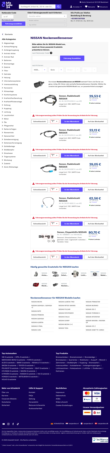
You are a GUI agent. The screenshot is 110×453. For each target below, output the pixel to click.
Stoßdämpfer (9, 150)
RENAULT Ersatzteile (40, 363)
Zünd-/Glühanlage (11, 167)
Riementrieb (9, 132)
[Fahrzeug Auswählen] (72, 58)
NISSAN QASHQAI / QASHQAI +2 (41, 306)
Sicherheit (6, 405)
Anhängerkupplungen (91, 365)
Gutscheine (6, 402)
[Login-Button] (76, 6)
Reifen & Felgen (10, 129)
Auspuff (94, 360)
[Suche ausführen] (58, 6)
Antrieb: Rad (9, 57)
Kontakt (32, 392)
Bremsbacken (61, 360)
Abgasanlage (9, 43)
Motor (6, 119)
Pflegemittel (9, 126)
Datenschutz (61, 395)
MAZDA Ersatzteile (28, 371)
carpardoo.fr (88, 423)
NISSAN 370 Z (91, 326)
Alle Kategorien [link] (9, 39)
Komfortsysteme (10, 95)
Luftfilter (86, 368)
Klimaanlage (9, 91)
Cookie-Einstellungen (64, 405)
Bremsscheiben (62, 357)
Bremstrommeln (76, 357)
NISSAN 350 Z (91, 309)
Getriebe (7, 74)
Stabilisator (84, 360)
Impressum (60, 392)
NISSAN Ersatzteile (27, 374)
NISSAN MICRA (36, 302)
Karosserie (8, 88)
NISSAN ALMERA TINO (66, 302)
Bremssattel (94, 363)
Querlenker (73, 360)
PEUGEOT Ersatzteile (10, 368)
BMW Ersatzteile (23, 363)
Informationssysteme (12, 81)
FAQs (31, 395)
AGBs (58, 399)
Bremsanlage (9, 64)
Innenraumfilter (62, 365)
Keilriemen (60, 371)
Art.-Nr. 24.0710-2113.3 (70, 135)
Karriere (6, 395)
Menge (52, 120)
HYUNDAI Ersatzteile (10, 371)
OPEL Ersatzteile (22, 357)
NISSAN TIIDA (63, 328)
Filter (6, 71)
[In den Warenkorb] (72, 121)
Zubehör (7, 163)
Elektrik (7, 67)
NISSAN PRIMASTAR (93, 302)
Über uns (5, 392)
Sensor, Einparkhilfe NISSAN (72, 232)
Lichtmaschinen (62, 368)
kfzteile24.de (59, 423)
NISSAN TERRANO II (93, 313)
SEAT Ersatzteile (41, 368)
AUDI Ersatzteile (8, 363)
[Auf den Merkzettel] (95, 121)
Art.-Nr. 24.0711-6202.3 (70, 203)
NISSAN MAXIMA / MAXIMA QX (95, 321)
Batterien (7, 60)
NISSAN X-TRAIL (37, 326)
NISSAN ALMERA (37, 322)
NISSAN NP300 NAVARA (67, 306)
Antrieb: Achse (9, 53)
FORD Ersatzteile (34, 360)
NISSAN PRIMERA (37, 315)
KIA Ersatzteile (43, 374)
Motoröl (102, 360)
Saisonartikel (9, 136)
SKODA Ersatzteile (9, 365)
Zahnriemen (60, 363)
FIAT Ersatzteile (27, 368)
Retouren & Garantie (37, 405)
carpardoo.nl (74, 423)
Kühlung (7, 105)
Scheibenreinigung (11, 139)
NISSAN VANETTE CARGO (95, 330)
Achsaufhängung (10, 46)
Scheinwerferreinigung (13, 143)
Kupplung (7, 108)
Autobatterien (75, 365)
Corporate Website (10, 399)
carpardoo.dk (103, 423)
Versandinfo (33, 402)
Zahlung (32, 399)
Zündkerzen (97, 368)
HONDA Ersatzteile (9, 377)
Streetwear (8, 153)
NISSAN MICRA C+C (66, 324)
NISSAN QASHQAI (37, 319)
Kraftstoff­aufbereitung (13, 98)
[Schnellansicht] (39, 121)
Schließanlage (9, 146)
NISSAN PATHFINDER (66, 313)
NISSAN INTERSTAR (93, 317)
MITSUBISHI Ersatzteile (28, 377)
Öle (5, 122)
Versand (94, 100)
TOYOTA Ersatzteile (26, 365)
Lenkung (7, 112)
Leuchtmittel (9, 115)
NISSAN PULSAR (64, 309)
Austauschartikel (35, 408)
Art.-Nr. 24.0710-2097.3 (70, 169)
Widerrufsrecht (62, 402)
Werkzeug (8, 160)
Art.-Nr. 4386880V (69, 235)
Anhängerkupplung (11, 50)
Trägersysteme (10, 157)
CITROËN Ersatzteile (10, 374)
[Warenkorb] (102, 6)
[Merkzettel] (90, 6)
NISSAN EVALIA (64, 317)
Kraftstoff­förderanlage (13, 101)
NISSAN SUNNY (64, 321)
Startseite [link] (9, 34)
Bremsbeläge (90, 357)
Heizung (7, 77)
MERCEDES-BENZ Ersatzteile (13, 360)
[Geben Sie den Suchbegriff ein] (37, 6)
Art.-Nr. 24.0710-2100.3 (70, 101)
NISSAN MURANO (92, 306)
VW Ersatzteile (7, 357)
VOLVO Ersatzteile (9, 379)
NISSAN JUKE (36, 330)
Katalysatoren (75, 368)
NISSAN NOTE (36, 311)
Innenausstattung (11, 84)
